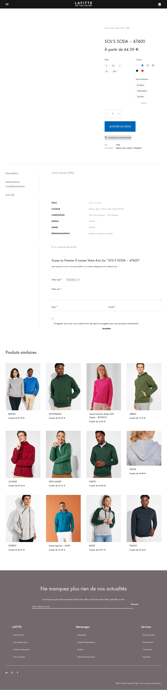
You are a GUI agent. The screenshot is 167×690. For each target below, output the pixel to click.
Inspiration (146, 657)
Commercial (147, 649)
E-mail (112, 307)
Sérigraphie (81, 635)
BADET (92, 545)
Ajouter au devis (120, 125)
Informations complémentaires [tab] (15, 184)
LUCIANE (12, 481)
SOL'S (124, 148)
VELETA (132, 469)
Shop (112, 28)
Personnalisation (142, 79)
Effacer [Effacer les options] (144, 102)
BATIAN (12, 414)
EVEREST (12, 545)
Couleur (139, 59)
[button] (106, 65)
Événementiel (148, 642)
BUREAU (118, 148)
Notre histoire (18, 635)
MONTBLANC (55, 414)
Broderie (80, 649)
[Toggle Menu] (7, 4)
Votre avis (57, 289)
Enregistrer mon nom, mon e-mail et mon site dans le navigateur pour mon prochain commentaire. (96, 323)
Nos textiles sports (20, 642)
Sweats (130, 148)
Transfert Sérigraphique (86, 642)
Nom (55, 307)
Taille (107, 59)
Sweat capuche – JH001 (60, 545)
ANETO (92, 481)
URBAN (132, 414)
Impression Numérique (86, 657)
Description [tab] (12, 173)
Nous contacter (19, 657)
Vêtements (137, 148)
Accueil (107, 28)
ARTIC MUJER (55, 481)
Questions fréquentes (21, 649)
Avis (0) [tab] (10, 195)
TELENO (133, 545)
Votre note (57, 279)
